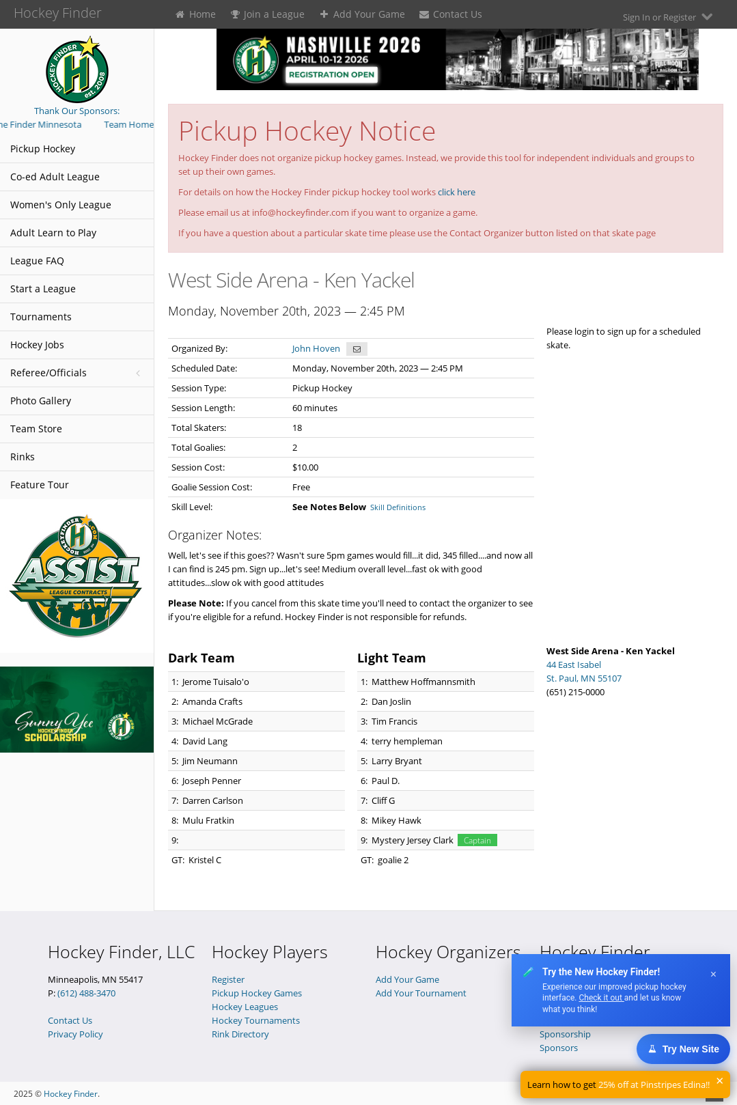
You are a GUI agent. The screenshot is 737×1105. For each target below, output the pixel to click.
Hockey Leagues (245, 1007)
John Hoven (316, 348)
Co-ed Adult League (55, 176)
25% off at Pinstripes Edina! (653, 1084)
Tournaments (41, 316)
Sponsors (559, 1047)
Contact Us (451, 14)
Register (228, 979)
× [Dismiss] (713, 974)
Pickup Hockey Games (257, 993)
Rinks (22, 456)
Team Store (36, 428)
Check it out (601, 998)
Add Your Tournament (421, 993)
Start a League (43, 288)
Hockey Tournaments (256, 1020)
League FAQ (37, 260)
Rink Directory (240, 1034)
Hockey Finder (71, 1094)
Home (195, 14)
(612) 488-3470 (86, 993)
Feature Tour (39, 484)
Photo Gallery (40, 400)
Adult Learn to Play (53, 232)
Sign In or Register (669, 16)
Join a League (267, 14)
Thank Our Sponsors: (77, 110)
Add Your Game (361, 14)
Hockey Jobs (37, 344)
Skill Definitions (398, 507)
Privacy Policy (75, 1034)
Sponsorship (565, 1034)
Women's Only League (60, 204)
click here (456, 192)
